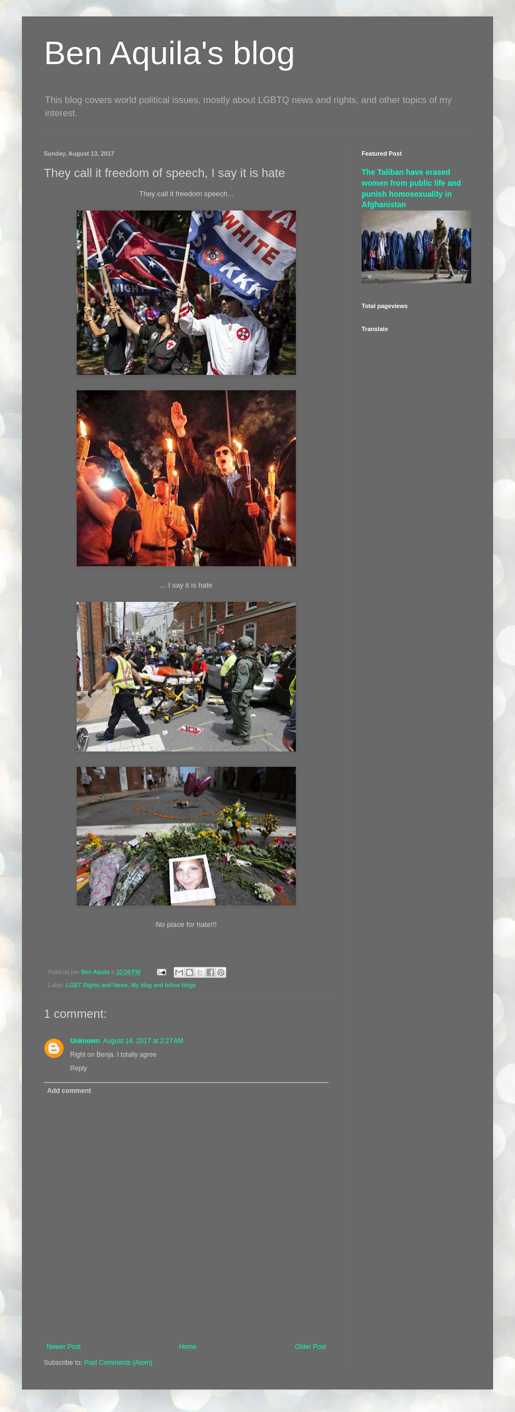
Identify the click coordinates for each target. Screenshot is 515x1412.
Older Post (310, 1347)
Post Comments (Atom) (118, 1363)
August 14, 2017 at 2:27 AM (143, 1041)
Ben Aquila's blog (169, 53)
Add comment (69, 1091)
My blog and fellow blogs (163, 985)
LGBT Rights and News (97, 985)
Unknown (85, 1041)
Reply (78, 1068)
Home (188, 1347)
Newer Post (64, 1347)
